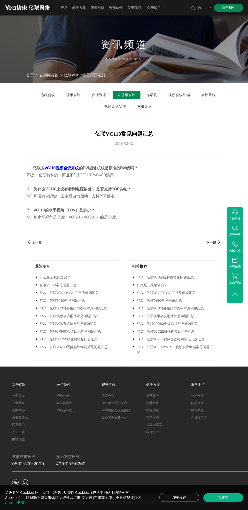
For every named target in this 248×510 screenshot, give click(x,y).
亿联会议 (108, 395)
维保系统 (197, 410)
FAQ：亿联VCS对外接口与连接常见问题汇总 (73, 308)
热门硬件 (63, 384)
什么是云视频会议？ (55, 277)
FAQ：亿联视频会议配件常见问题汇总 (68, 316)
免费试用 (154, 7)
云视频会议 (49, 75)
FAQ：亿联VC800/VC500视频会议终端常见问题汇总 (175, 349)
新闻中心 (18, 410)
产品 (64, 7)
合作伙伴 (116, 7)
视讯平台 (108, 384)
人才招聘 (18, 432)
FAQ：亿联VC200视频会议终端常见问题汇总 (74, 347)
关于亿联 (19, 384)
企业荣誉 (18, 403)
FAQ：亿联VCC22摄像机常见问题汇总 (69, 339)
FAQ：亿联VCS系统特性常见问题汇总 (68, 323)
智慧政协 (152, 403)
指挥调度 (152, 410)
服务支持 (97, 7)
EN (200, 7)
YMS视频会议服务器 (116, 410)
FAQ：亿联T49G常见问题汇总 (62, 300)
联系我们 (18, 424)
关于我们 (134, 7)
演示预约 (228, 7)
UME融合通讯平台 (114, 403)
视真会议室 (154, 424)
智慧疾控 (152, 417)
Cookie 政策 (15, 502)
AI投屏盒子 (64, 403)
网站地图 (18, 439)
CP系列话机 (65, 410)
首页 (30, 75)
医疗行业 (152, 432)
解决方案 (79, 7)
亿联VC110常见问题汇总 (58, 285)
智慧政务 (152, 395)
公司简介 (18, 395)
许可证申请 (199, 417)
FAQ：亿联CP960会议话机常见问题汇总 (70, 331)
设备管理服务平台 (114, 417)
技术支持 (197, 395)
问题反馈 (197, 403)
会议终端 (63, 395)
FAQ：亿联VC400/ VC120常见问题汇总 (69, 292)
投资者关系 (20, 417)
